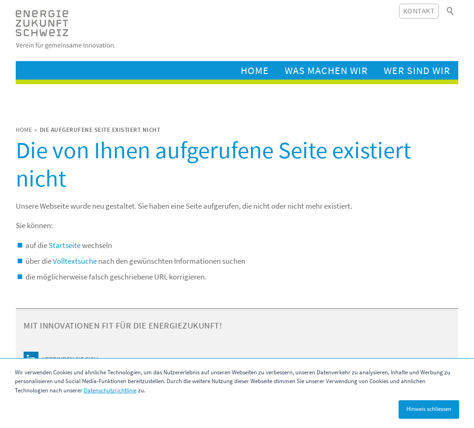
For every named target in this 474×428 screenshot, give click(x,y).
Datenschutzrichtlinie (110, 390)
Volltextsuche (75, 261)
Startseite (65, 245)
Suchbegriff (450, 11)
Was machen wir (326, 70)
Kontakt (419, 10)
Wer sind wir (417, 70)
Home (255, 70)
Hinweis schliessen (428, 409)
